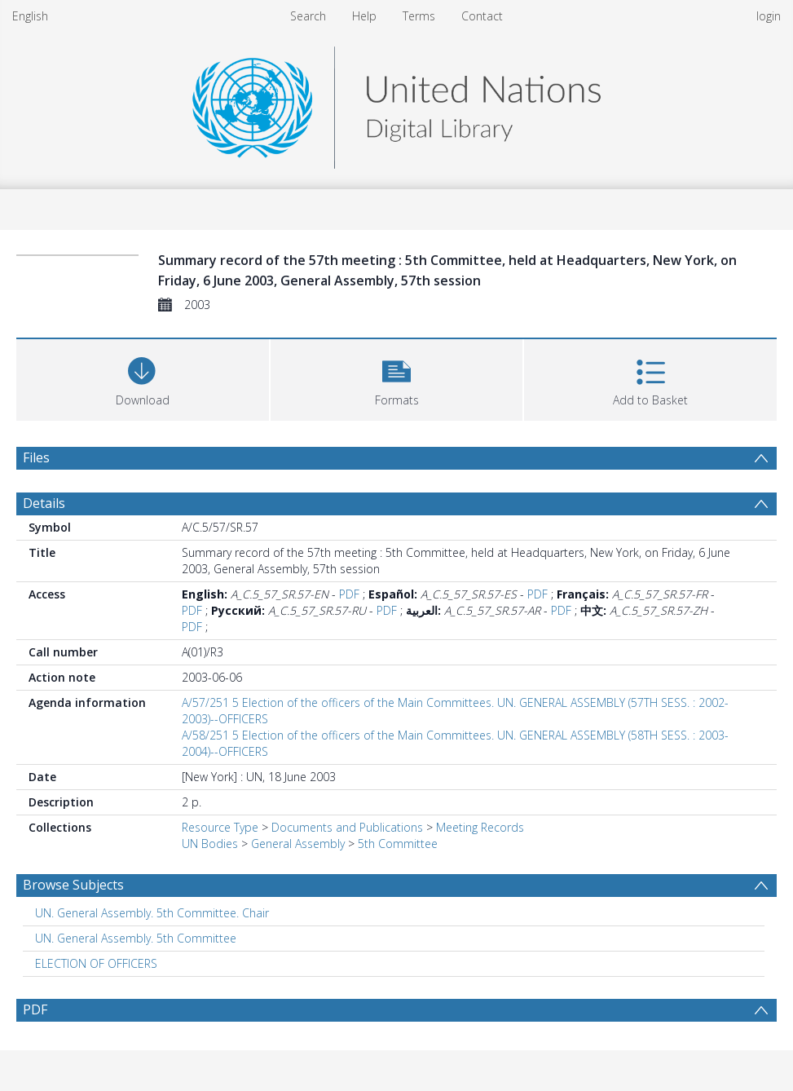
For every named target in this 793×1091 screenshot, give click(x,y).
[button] (397, 378)
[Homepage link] (396, 103)
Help (364, 16)
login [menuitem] (768, 16)
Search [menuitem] (308, 16)
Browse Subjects (73, 885)
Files (36, 457)
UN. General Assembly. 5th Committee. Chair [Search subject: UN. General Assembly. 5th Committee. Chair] (152, 913)
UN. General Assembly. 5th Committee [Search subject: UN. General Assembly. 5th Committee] (135, 938)
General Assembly (298, 843)
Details (44, 503)
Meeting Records (480, 827)
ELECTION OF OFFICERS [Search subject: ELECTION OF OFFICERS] (96, 963)
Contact (482, 16)
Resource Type (220, 827)
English (30, 16)
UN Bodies (210, 843)
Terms (419, 16)
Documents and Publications (347, 827)
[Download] (142, 378)
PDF (349, 594)
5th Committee (398, 843)
